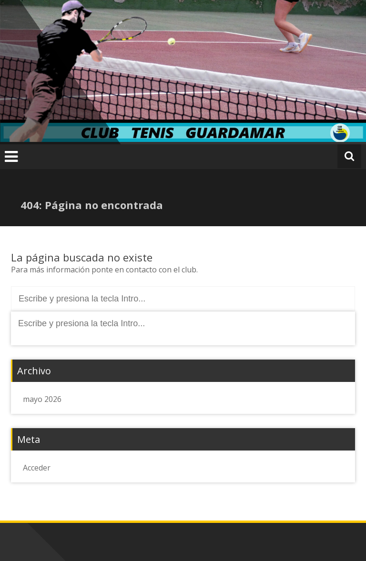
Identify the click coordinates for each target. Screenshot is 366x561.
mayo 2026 (42, 399)
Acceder (37, 467)
